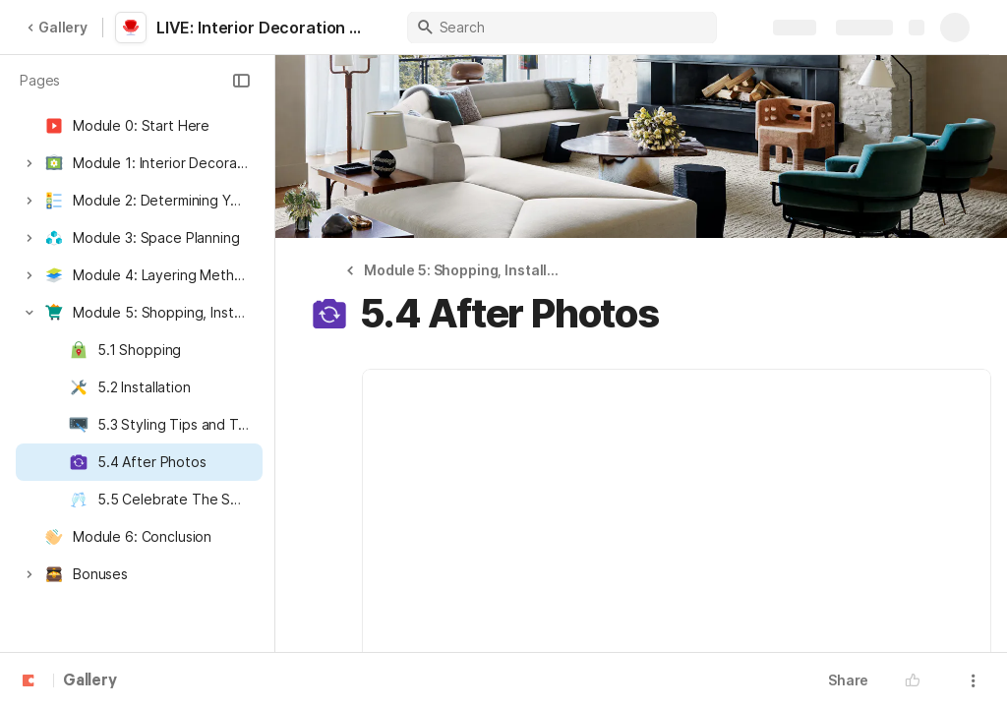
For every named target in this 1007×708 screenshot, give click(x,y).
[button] (241, 80)
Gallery (57, 27)
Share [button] (848, 680)
